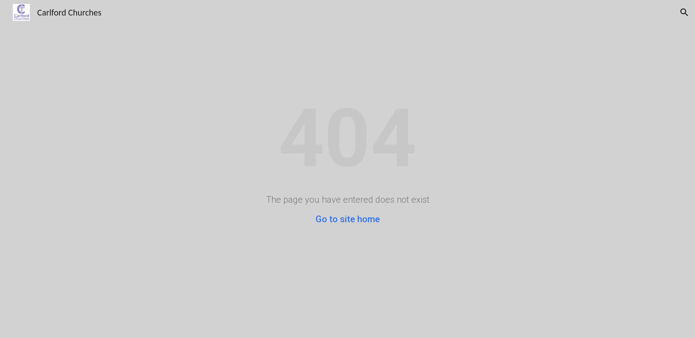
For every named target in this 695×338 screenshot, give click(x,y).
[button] (684, 12)
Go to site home (348, 219)
